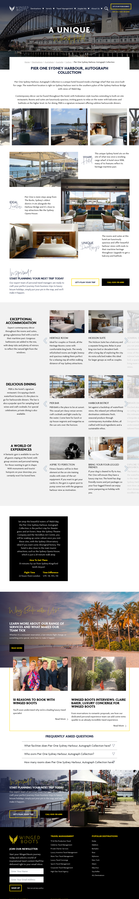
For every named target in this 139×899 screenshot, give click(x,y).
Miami (94, 864)
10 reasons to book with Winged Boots (34, 701)
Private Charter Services (59, 849)
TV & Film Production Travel (61, 841)
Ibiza (93, 852)
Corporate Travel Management (62, 868)
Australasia (49, 62)
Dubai (94, 841)
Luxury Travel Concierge (59, 860)
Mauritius (95, 868)
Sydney (68, 62)
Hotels (49, 8)
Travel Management (64, 8)
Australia (59, 62)
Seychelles (96, 871)
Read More (16, 648)
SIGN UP (15, 888)
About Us (95, 8)
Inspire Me (82, 8)
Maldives (95, 845)
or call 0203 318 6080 (121, 12)
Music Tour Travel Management (62, 856)
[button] (42, 8)
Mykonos (95, 856)
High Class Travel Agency (59, 871)
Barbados (95, 849)
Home (27, 62)
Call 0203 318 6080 (115, 282)
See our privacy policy (35, 888)
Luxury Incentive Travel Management (64, 852)
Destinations (36, 8)
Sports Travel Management (60, 864)
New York (95, 860)
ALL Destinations (98, 875)
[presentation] (2, 130)
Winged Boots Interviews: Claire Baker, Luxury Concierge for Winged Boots (98, 703)
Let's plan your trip (85, 282)
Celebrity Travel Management (61, 845)
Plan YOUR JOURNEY (121, 6)
